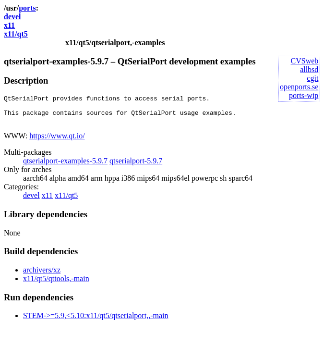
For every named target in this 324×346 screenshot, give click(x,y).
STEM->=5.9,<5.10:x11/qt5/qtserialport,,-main (95, 321)
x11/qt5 (16, 34)
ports (27, 8)
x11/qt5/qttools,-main (56, 284)
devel (12, 16)
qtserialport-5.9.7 (135, 166)
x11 (9, 25)
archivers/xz (41, 276)
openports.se (299, 87)
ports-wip (303, 95)
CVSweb (305, 61)
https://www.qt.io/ (56, 141)
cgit (312, 78)
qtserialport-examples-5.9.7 (65, 166)
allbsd (309, 69)
